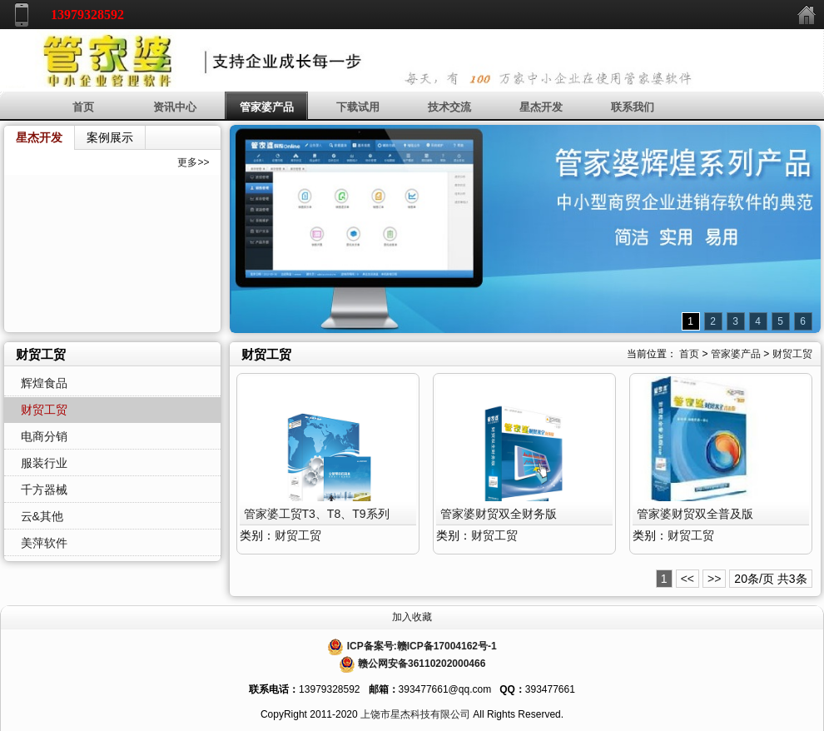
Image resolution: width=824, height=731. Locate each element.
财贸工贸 (792, 354)
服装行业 (44, 463)
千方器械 (44, 489)
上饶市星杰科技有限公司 (415, 714)
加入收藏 (412, 617)
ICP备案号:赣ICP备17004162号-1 (422, 646)
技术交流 (449, 107)
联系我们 (632, 107)
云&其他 (42, 516)
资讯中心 (174, 107)
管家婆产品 (267, 107)
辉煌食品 (44, 383)
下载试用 (358, 107)
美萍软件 (44, 542)
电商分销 (44, 436)
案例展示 (110, 137)
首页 (83, 107)
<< (687, 578)
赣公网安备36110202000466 (421, 663)
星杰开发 (541, 107)
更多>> (193, 162)
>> (714, 578)
